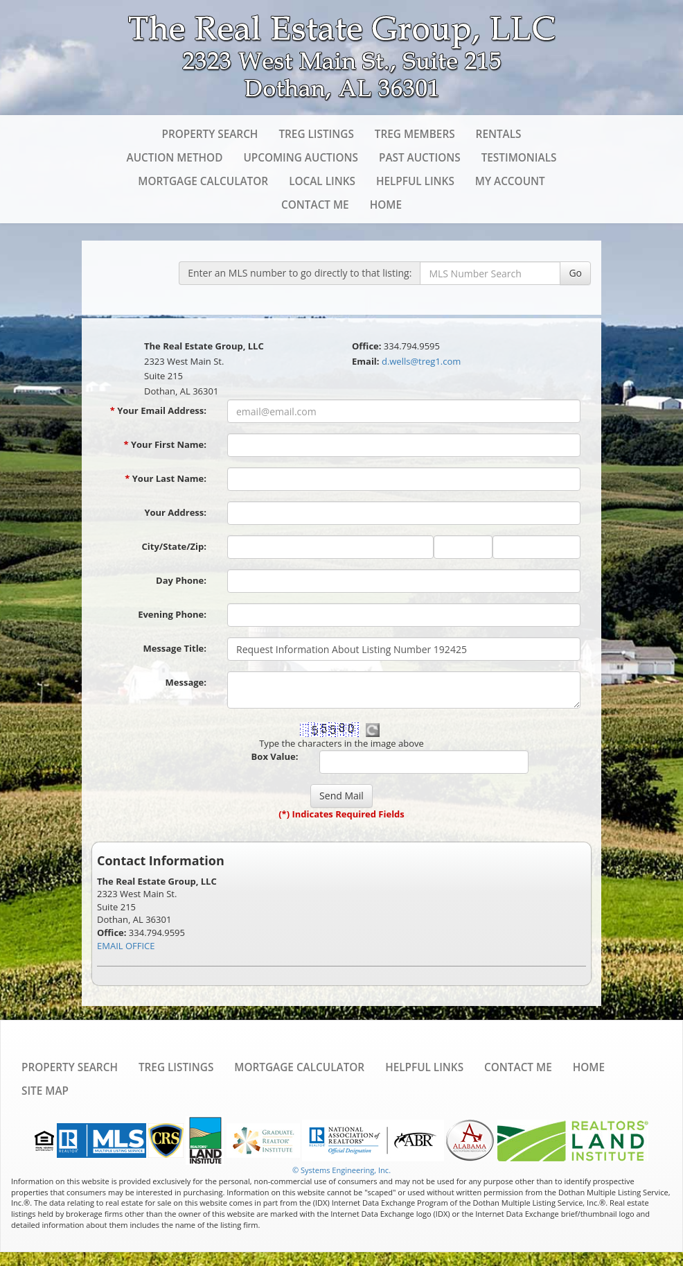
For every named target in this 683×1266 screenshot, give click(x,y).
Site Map (45, 1091)
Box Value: (275, 756)
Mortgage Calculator (203, 181)
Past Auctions (420, 157)
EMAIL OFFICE (126, 945)
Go (575, 272)
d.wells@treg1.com (421, 361)
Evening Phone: (172, 614)
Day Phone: (181, 580)
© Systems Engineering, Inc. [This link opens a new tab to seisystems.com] (341, 1170)
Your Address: (175, 512)
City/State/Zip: (174, 546)
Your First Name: (164, 444)
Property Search (209, 134)
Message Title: (174, 648)
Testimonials (519, 157)
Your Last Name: (165, 478)
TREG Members (415, 134)
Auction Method (175, 157)
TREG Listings (315, 134)
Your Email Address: (158, 410)
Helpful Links (415, 181)
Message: (186, 682)
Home (386, 204)
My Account (510, 181)
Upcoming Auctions (300, 157)
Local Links (322, 181)
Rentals (499, 134)
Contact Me (315, 204)
